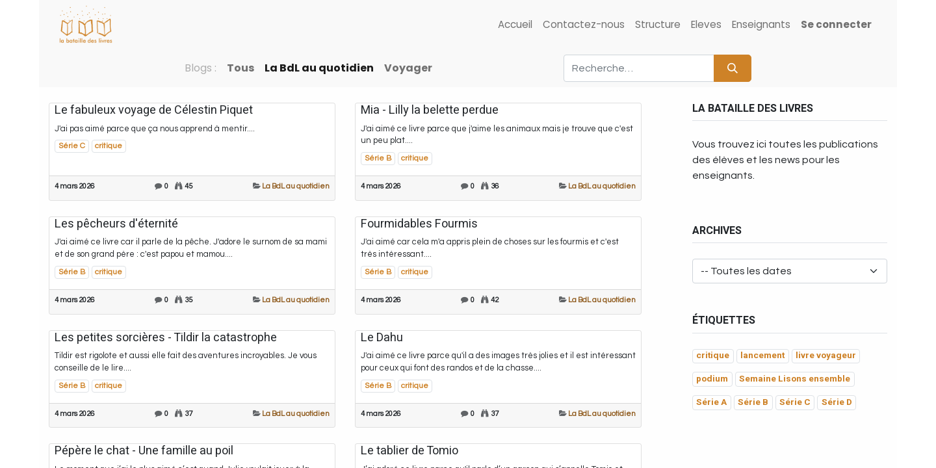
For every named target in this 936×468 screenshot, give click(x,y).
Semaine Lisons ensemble (794, 378)
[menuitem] (515, 25)
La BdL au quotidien (296, 186)
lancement (762, 355)
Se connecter (836, 24)
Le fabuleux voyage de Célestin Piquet (154, 110)
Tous (240, 67)
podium (712, 378)
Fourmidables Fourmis (419, 224)
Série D (837, 402)
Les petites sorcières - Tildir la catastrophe (166, 338)
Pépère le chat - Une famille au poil (144, 451)
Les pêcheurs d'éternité (116, 224)
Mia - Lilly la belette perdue (430, 110)
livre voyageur (826, 355)
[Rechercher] (732, 68)
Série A (711, 402)
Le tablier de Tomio (409, 451)
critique (108, 146)
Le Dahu (382, 338)
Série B (378, 158)
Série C (71, 146)
